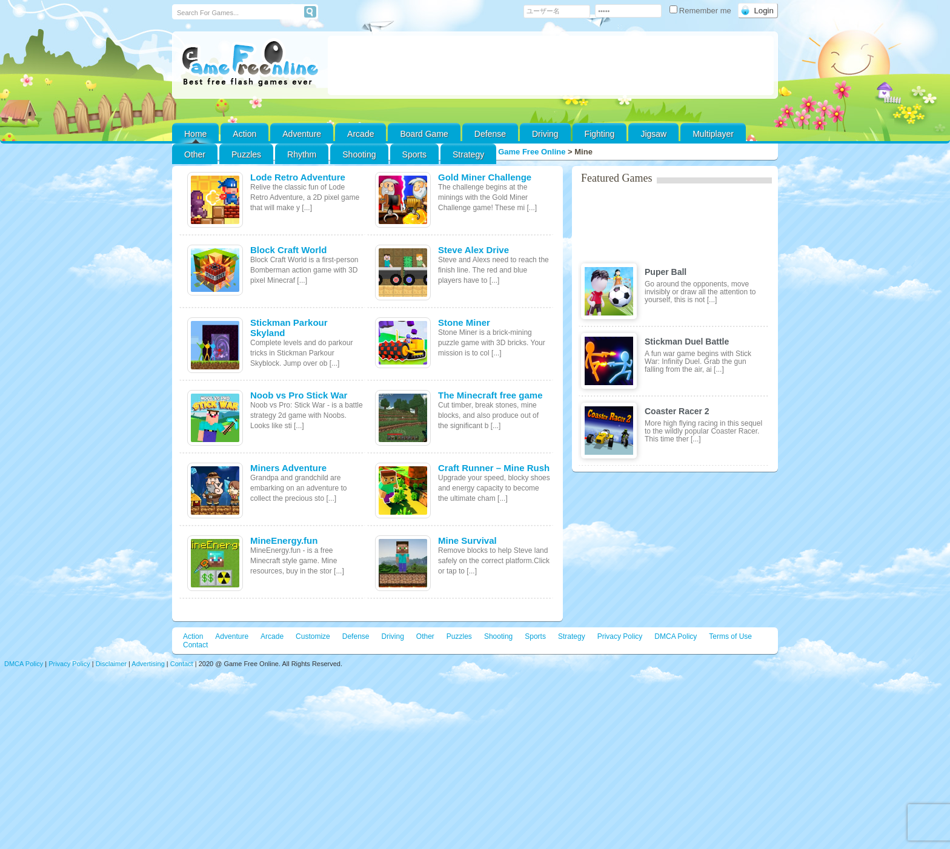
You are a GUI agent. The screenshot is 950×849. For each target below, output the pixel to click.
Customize (313, 636)
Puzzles (246, 154)
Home (195, 134)
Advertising (147, 663)
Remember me (701, 10)
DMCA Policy (675, 636)
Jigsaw (653, 134)
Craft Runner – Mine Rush (494, 468)
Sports (414, 154)
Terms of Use (730, 636)
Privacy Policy (620, 636)
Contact (195, 645)
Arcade (360, 134)
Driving (545, 134)
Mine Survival (467, 540)
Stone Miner (464, 322)
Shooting (359, 154)
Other (425, 636)
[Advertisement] (550, 65)
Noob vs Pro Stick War (298, 395)
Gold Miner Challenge (484, 177)
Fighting (600, 134)
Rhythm (301, 154)
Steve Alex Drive (473, 250)
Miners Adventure (288, 468)
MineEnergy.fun (283, 540)
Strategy (468, 154)
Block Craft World (288, 250)
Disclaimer (111, 663)
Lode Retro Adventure (297, 177)
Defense (490, 134)
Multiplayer (713, 134)
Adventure (301, 134)
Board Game (424, 134)
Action (244, 134)
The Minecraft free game (490, 395)
